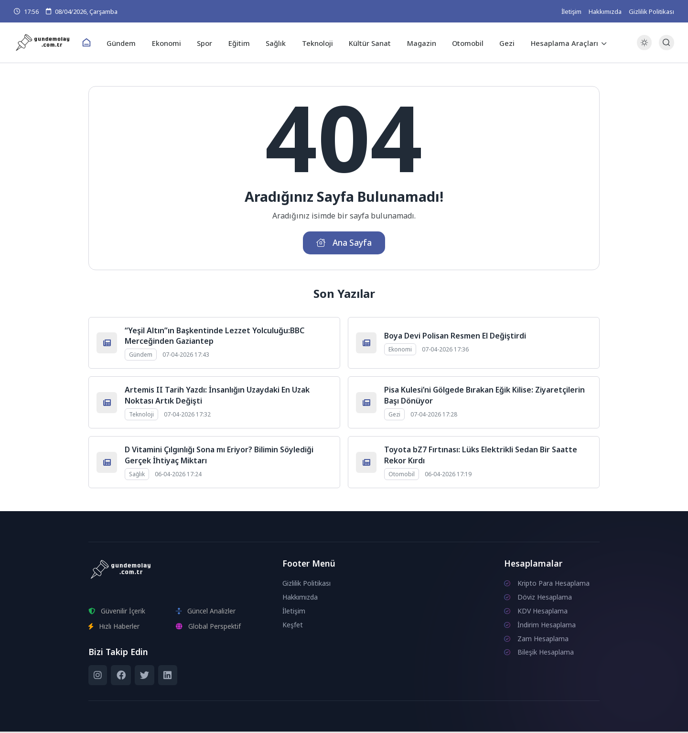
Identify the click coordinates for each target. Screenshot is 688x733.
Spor (208, 42)
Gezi (500, 42)
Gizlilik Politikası (651, 11)
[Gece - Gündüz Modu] (644, 48)
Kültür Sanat (367, 42)
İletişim (571, 11)
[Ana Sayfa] (93, 43)
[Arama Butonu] (666, 42)
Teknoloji (316, 42)
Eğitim (241, 42)
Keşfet (292, 626)
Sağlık (276, 42)
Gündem (127, 42)
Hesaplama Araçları (557, 42)
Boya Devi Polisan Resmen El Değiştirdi (455, 337)
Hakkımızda (605, 11)
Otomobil (463, 42)
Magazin (417, 42)
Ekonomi (171, 42)
